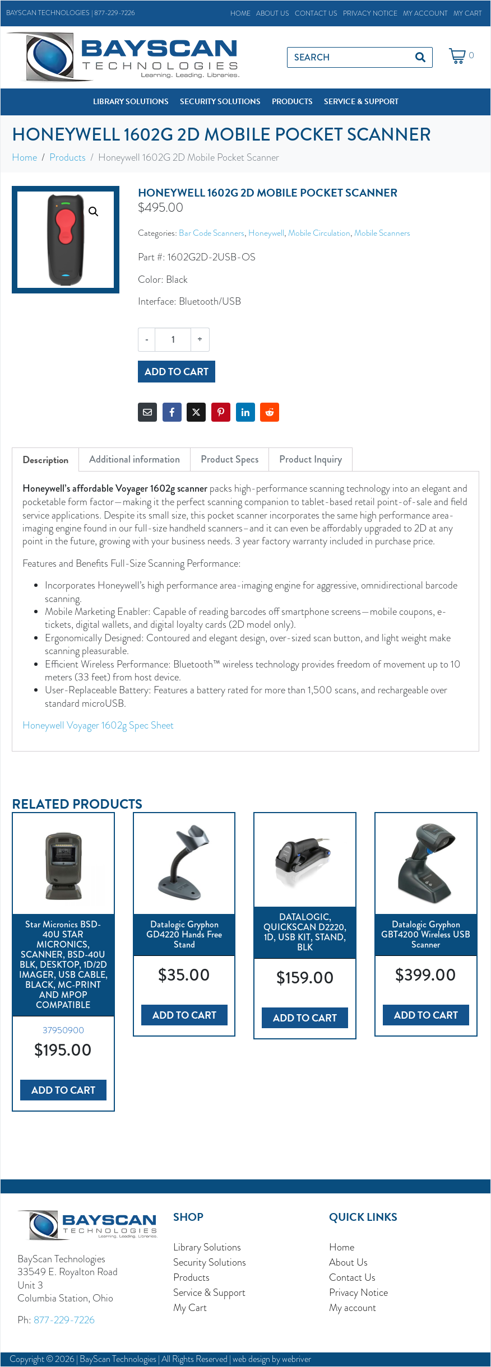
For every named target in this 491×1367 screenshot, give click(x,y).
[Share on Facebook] (172, 412)
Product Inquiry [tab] (310, 459)
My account (425, 13)
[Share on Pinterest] (220, 412)
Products (191, 1277)
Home (240, 13)
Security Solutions (209, 1262)
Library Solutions (207, 1247)
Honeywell (266, 233)
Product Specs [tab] (229, 459)
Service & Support (209, 1292)
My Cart (467, 13)
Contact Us (316, 13)
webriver (296, 1359)
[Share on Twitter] (196, 412)
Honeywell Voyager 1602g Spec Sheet (98, 725)
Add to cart (177, 371)
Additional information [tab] (134, 459)
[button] (130, 102)
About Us (272, 13)
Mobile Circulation (319, 233)
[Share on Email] (147, 412)
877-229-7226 (114, 12)
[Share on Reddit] (269, 412)
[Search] (420, 57)
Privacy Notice (370, 13)
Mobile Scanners (382, 233)
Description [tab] (45, 459)
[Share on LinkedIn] (245, 412)
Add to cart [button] (63, 1090)
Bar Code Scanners (211, 233)
